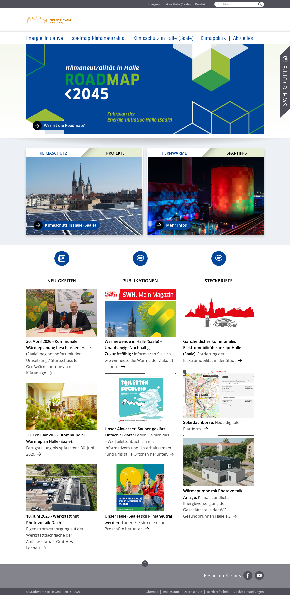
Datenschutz (193, 592)
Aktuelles (243, 38)
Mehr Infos (176, 225)
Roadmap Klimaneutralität (98, 38)
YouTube (259, 575)
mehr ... (61, 334)
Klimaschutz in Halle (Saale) (163, 38)
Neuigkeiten (61, 281)
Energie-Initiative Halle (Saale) (169, 4)
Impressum (171, 592)
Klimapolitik (213, 38)
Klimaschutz (53, 153)
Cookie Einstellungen (249, 592)
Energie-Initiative (44, 38)
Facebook (247, 575)
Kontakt (201, 4)
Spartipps (237, 152)
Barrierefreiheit (218, 592)
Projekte (115, 152)
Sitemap (152, 592)
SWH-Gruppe (284, 85)
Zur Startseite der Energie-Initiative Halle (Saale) (49, 20)
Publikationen (140, 281)
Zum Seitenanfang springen (145, 563)
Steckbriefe (219, 281)
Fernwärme (174, 153)
